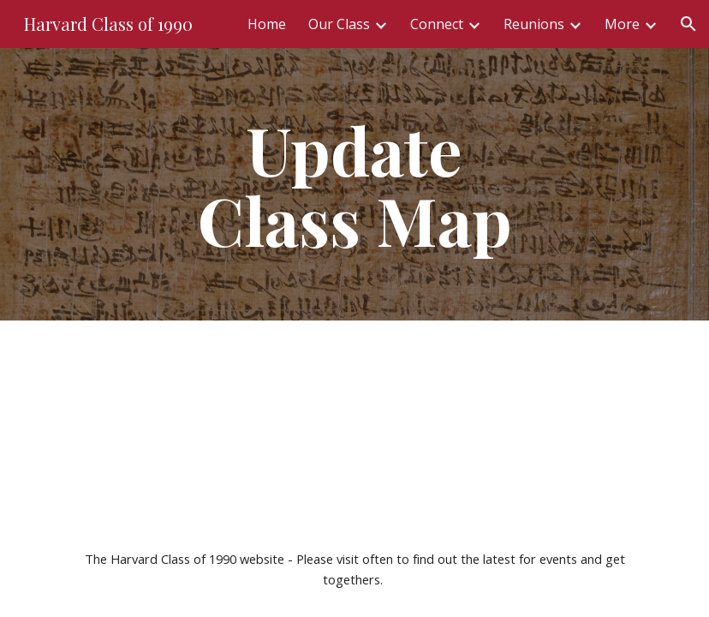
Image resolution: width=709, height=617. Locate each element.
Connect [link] (436, 24)
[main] (354, 184)
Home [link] (266, 24)
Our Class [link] (339, 24)
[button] (688, 24)
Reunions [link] (533, 24)
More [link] (622, 24)
